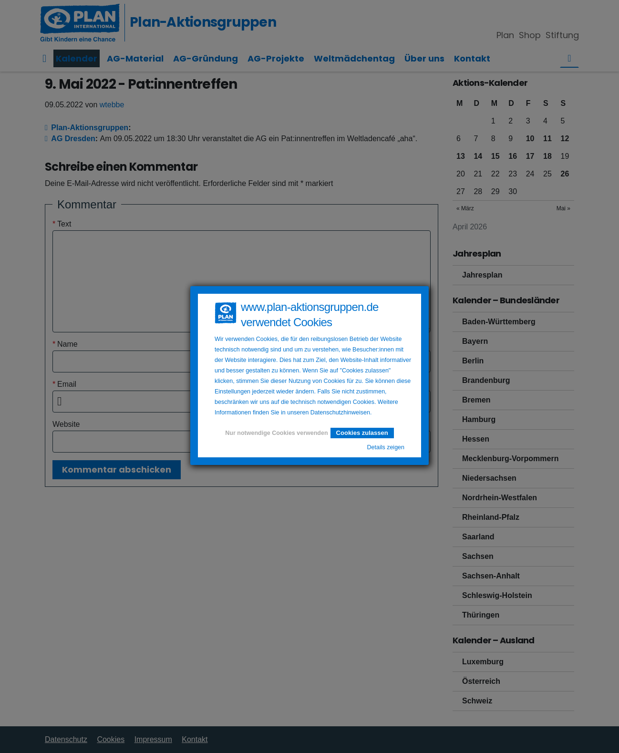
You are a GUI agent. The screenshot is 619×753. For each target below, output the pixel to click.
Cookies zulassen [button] (362, 432)
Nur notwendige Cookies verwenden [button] (276, 433)
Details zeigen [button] (385, 447)
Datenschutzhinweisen (340, 412)
